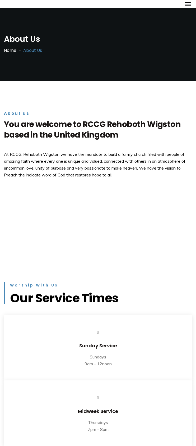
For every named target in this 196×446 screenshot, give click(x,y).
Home (10, 50)
